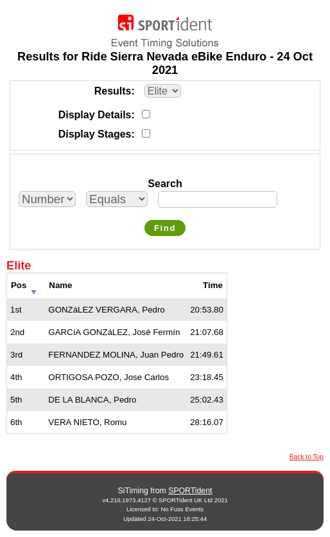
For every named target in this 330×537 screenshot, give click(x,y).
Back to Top (307, 456)
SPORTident (190, 490)
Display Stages (95, 134)
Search (165, 183)
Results (113, 91)
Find (165, 228)
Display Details (95, 114)
